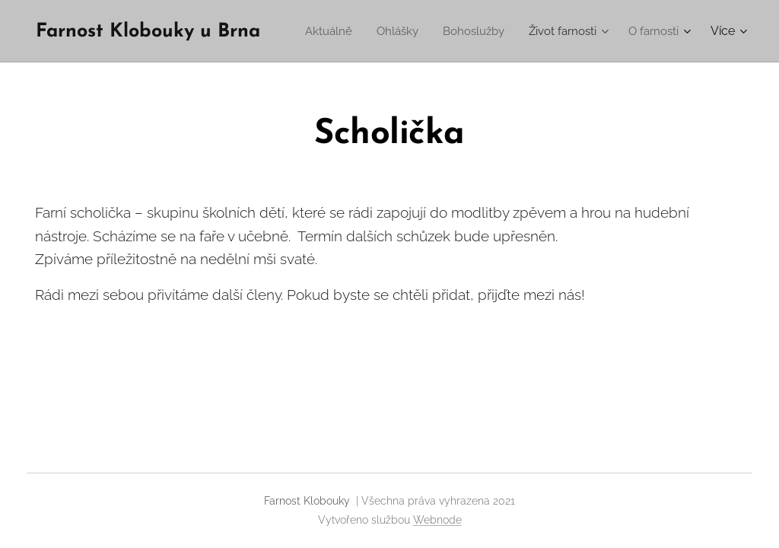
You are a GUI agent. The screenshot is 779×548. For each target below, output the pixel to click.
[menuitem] (399, 31)
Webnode (437, 520)
